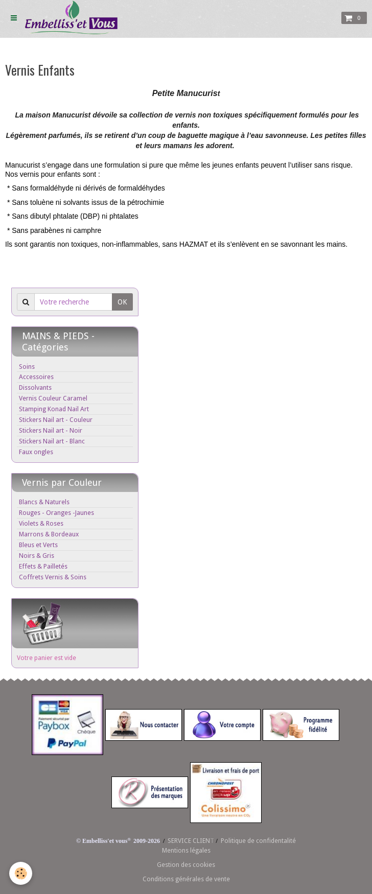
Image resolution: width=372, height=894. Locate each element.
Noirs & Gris (36, 555)
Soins (27, 366)
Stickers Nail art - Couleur (55, 420)
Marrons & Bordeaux (49, 534)
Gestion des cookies (186, 864)
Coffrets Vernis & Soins (52, 577)
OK (122, 302)
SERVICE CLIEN (189, 840)
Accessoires (36, 377)
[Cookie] (21, 872)
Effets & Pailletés (43, 566)
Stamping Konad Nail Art (54, 409)
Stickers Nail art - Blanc (52, 441)
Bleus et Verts (38, 545)
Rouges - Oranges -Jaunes (56, 512)
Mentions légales (186, 850)
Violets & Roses (41, 523)
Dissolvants (35, 387)
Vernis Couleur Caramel (53, 398)
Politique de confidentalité (258, 840)
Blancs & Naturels (44, 502)
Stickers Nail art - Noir (50, 430)
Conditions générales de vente (186, 879)
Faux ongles (36, 452)
